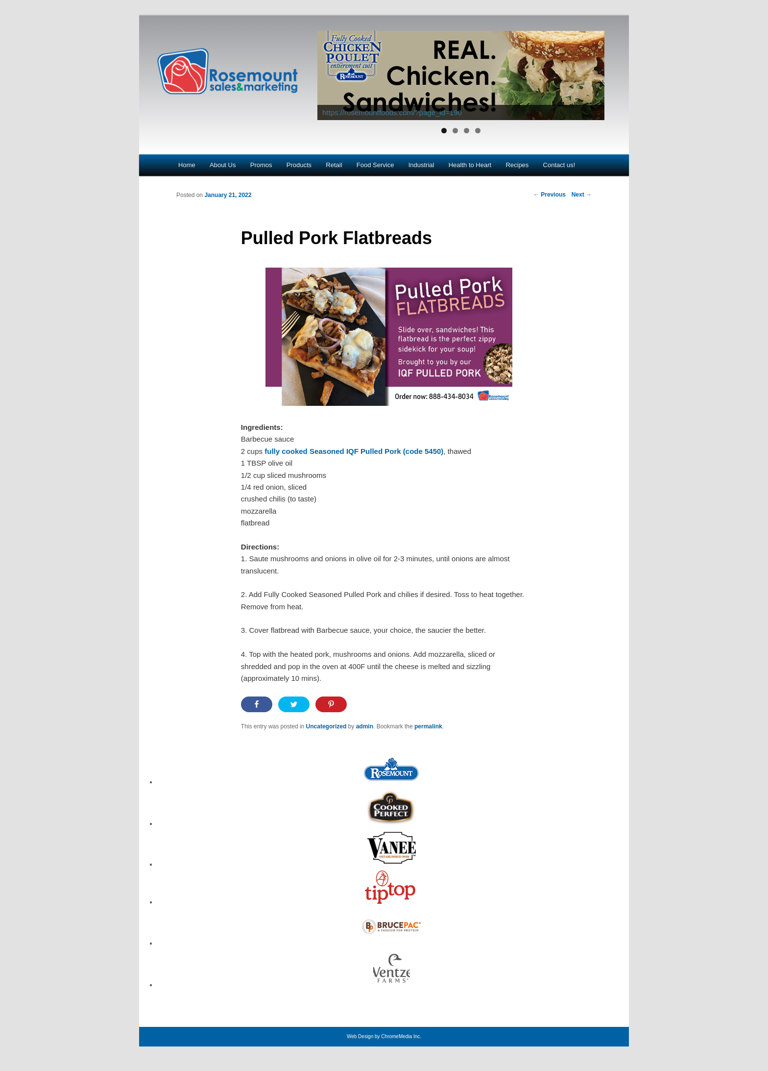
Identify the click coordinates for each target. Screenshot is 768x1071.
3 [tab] (466, 130)
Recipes (516, 165)
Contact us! (559, 165)
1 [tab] (444, 130)
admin (364, 726)
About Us (223, 165)
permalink (428, 726)
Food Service (375, 165)
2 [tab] (455, 130)
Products (299, 165)
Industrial (421, 165)
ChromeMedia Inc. (401, 1036)
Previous (549, 194)
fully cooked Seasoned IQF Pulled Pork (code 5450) (353, 451)
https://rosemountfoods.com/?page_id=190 (392, 112)
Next (582, 194)
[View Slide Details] (460, 75)
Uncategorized (326, 726)
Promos (261, 165)
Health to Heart (470, 165)
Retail (334, 165)
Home (186, 165)
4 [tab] (477, 130)
